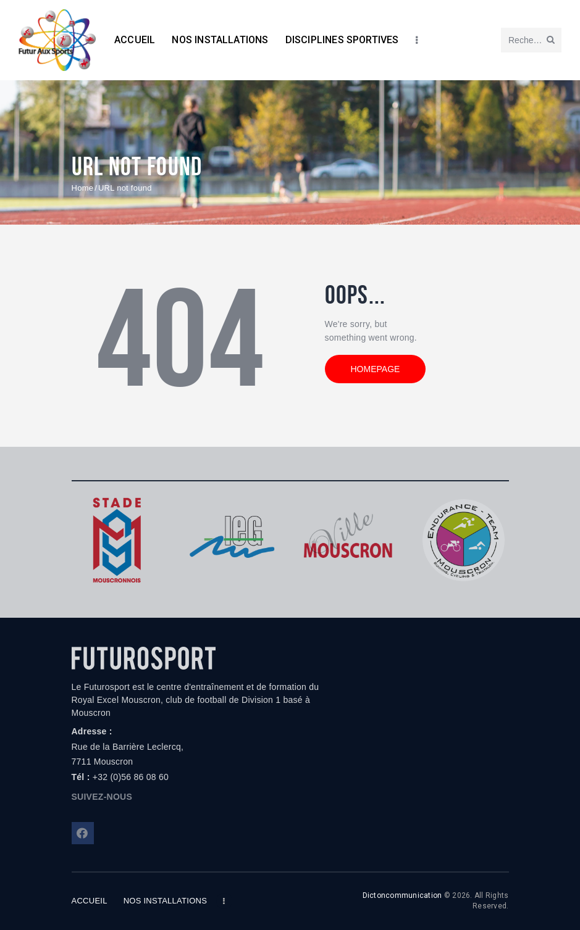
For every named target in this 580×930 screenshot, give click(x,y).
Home (83, 188)
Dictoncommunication (402, 895)
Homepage (375, 369)
